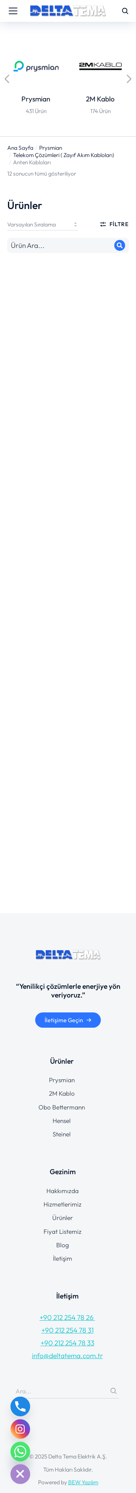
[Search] (119, 245)
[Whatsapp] (20, 1451)
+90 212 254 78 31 (67, 1330)
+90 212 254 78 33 (67, 1343)
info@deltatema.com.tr (67, 1355)
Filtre (114, 224)
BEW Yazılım (83, 1482)
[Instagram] (20, 1429)
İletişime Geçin (68, 1020)
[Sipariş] (42, 224)
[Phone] (20, 1406)
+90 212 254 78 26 (67, 1317)
